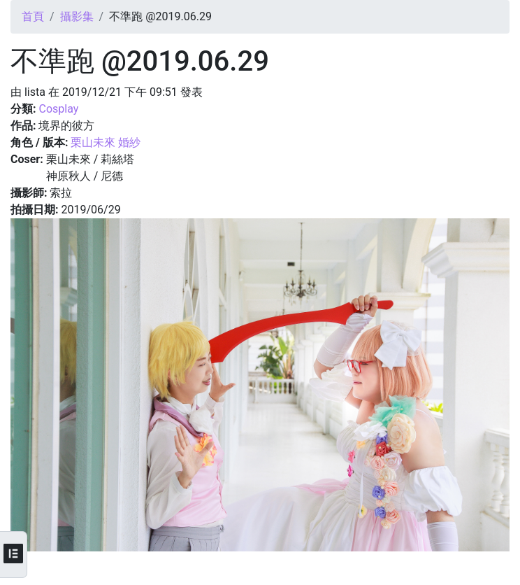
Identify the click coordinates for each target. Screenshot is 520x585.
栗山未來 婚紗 (105, 142)
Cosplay (58, 108)
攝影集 (77, 16)
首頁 (33, 16)
